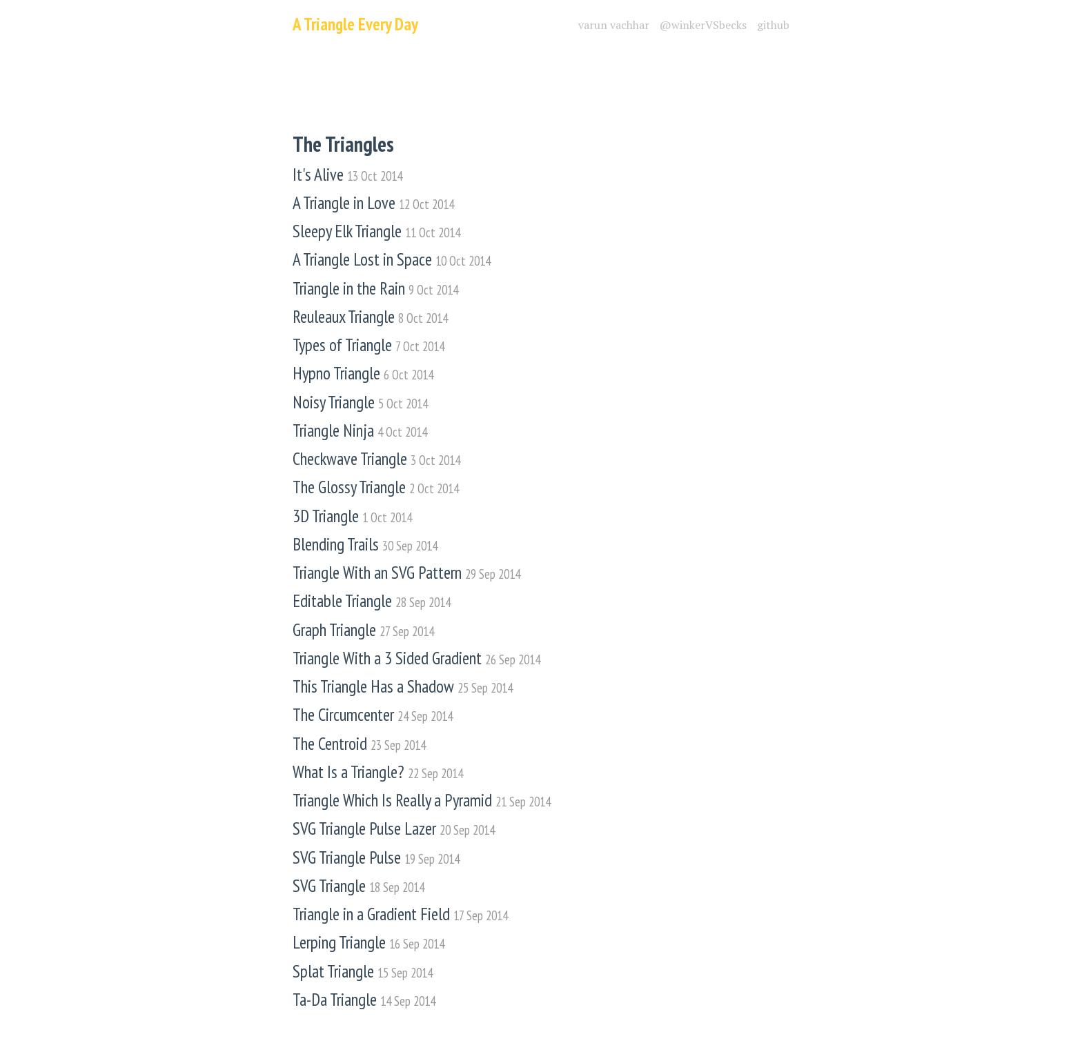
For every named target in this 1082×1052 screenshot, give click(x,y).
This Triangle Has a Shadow (403, 686)
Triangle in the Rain (375, 288)
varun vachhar (613, 24)
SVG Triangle (358, 886)
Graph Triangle (363, 630)
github (773, 24)
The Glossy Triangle (376, 487)
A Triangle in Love (373, 203)
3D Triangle (352, 516)
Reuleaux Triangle (370, 317)
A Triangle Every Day (355, 24)
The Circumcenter (373, 715)
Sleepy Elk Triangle (376, 231)
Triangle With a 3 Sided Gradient (416, 658)
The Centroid (359, 744)
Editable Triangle (372, 601)
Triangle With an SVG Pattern (406, 573)
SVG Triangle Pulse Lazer (394, 829)
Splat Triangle (363, 971)
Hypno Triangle (363, 373)
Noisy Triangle (360, 402)
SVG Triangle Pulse (376, 858)
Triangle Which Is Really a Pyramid (422, 800)
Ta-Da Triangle (364, 1000)
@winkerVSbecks (703, 24)
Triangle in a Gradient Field (400, 914)
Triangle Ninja (360, 430)
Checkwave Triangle (376, 459)
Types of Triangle (368, 345)
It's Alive (347, 175)
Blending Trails (365, 544)
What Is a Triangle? (378, 772)
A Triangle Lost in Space (392, 259)
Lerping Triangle (368, 942)
